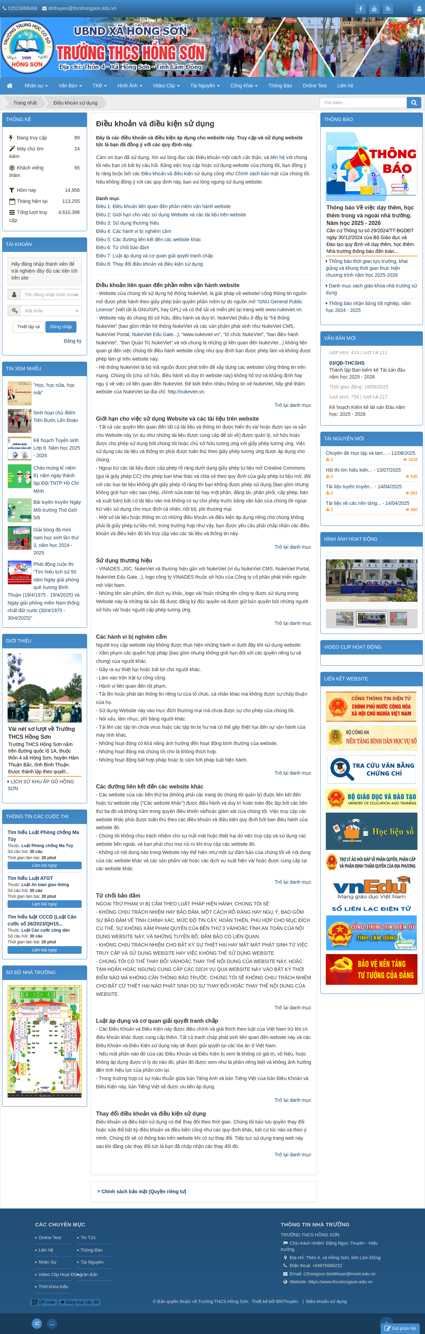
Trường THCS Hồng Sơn (223, 1301)
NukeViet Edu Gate (152, 334)
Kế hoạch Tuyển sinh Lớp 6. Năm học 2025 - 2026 (56, 448)
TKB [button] (100, 87)
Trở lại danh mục (293, 405)
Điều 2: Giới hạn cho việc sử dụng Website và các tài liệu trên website (171, 214)
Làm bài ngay (44, 865)
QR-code (43, 1302)
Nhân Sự (47, 1262)
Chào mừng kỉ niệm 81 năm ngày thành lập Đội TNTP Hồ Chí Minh (56, 479)
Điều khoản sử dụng (326, 1301)
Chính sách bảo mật (257, 173)
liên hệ (277, 157)
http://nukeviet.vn (186, 391)
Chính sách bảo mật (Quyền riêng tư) (144, 1191)
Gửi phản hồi (400, 1328)
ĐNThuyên (287, 1301)
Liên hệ (46, 1250)
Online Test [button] (315, 85)
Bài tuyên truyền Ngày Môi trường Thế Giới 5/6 (57, 509)
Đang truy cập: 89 (80, 1302)
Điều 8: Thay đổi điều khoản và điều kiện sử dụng (149, 264)
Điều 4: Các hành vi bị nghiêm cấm (133, 231)
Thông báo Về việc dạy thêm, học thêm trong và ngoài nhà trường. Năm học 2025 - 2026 (370, 215)
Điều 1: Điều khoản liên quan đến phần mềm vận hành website (163, 206)
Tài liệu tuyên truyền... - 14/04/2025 (364, 494)
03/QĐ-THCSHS (347, 373)
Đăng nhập (61, 326)
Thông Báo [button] (280, 85)
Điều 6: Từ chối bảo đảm (122, 247)
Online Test (50, 1237)
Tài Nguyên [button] (205, 87)
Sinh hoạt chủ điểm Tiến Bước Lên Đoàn (55, 416)
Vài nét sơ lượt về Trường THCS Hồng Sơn (41, 733)
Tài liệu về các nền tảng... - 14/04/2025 (368, 511)
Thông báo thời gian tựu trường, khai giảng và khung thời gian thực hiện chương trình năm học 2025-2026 (367, 268)
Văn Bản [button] (70, 87)
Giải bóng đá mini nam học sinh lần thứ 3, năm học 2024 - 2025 (56, 541)
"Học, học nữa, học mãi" (54, 388)
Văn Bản (89, 1274)
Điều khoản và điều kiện (167, 173)
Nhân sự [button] (36, 87)
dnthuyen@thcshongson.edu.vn (82, 8)
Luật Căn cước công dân (45, 930)
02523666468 (23, 8)
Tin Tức (88, 1237)
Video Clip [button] (166, 87)
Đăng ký (72, 341)
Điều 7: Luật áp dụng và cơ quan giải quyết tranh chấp (154, 255)
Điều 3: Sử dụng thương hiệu (127, 223)
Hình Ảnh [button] (129, 87)
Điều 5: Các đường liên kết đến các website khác (148, 239)
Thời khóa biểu (53, 1286)
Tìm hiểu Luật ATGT (30, 878)
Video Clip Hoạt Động (55, 1274)
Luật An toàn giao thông (45, 884)
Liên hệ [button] (345, 85)
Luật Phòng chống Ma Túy (47, 845)
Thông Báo (92, 1250)
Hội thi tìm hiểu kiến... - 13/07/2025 (363, 478)
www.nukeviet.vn (283, 309)
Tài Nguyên (92, 1262)
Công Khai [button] (244, 87)
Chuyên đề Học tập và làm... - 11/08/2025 (370, 461)
